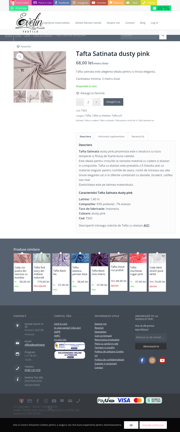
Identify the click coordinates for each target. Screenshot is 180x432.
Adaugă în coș (113, 101)
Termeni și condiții (105, 347)
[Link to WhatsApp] (18, 8)
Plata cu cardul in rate (106, 343)
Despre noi (101, 323)
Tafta (88, 115)
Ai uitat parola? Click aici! (67, 327)
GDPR (57, 331)
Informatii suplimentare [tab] (111, 136)
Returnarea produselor (107, 339)
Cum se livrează (103, 335)
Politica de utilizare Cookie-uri (109, 353)
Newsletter (101, 331)
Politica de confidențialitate (109, 359)
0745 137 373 (32, 370)
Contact (99, 367)
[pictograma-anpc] (69, 346)
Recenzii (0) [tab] (138, 136)
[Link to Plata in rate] (42, 2)
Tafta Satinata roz (146, 120)
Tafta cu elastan (101, 115)
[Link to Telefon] (149, 2)
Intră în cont (60, 323)
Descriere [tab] (85, 136)
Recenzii (99, 327)
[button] (90, 93)
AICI (146, 225)
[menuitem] (27, 23)
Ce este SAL (60, 339)
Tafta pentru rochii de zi (126, 120)
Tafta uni (117, 115)
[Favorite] (23, 46)
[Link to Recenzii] (116, 2)
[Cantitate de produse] (88, 102)
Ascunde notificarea (153, 424)
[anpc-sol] (69, 354)
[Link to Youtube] (99, 2)
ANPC (57, 335)
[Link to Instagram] (80, 2)
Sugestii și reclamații (106, 363)
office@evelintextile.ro (38, 344)
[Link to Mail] (133, 2)
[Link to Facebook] (62, 2)
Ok (131, 424)
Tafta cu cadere (91, 120)
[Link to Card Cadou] (20, 2)
